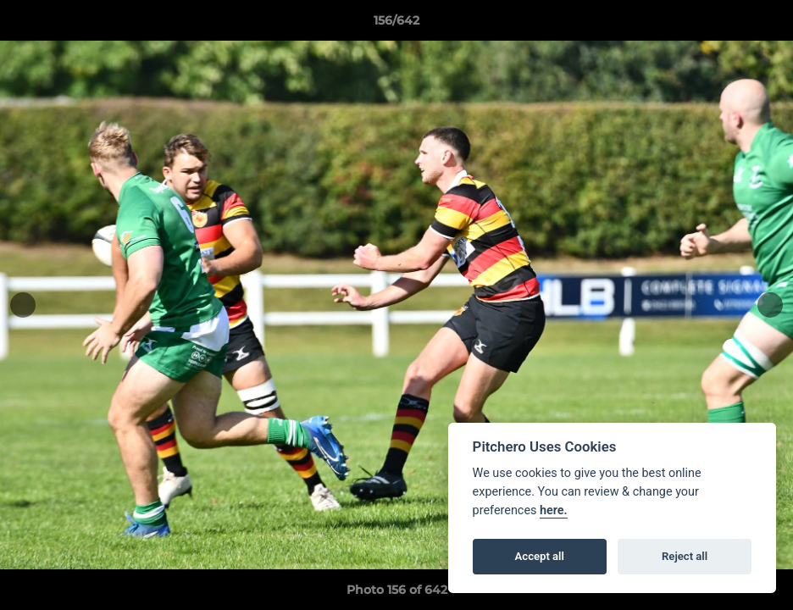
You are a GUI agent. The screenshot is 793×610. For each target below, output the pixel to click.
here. (554, 510)
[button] (762, 24)
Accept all (539, 556)
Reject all (684, 556)
